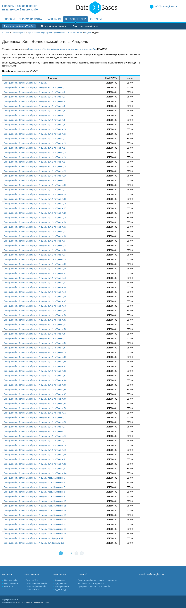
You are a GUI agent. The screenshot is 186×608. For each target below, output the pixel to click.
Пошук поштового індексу (86, 26)
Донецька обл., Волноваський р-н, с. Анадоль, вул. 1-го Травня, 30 (35, 222)
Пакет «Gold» (32, 589)
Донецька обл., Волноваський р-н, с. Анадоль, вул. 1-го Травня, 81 (35, 459)
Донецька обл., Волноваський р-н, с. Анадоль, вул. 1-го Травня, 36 (35, 250)
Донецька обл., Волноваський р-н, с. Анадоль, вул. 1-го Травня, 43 (35, 282)
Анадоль (87, 33)
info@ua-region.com (166, 6)
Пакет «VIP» (31, 580)
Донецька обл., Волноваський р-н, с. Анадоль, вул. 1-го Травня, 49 (35, 310)
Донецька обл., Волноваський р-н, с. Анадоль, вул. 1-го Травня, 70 (35, 408)
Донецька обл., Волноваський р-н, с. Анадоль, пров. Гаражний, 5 (34, 478)
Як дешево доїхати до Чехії (91, 583)
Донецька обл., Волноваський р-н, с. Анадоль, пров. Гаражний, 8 (34, 492)
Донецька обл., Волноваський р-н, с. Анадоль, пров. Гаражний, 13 (35, 515)
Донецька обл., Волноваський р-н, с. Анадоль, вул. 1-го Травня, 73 (35, 422)
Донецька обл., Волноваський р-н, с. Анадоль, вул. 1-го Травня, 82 (35, 464)
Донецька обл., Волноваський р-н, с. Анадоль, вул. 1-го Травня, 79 (35, 450)
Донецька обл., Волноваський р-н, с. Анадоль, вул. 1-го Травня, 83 (35, 468)
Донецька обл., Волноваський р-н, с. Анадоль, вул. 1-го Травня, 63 (35, 375)
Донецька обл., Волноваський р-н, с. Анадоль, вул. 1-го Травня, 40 (35, 269)
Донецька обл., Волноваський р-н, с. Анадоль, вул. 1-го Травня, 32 (35, 231)
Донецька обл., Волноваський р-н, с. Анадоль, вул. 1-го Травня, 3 (34, 97)
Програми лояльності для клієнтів (94, 586)
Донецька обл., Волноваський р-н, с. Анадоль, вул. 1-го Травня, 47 (35, 301)
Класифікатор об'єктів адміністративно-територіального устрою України (62, 49)
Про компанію (10, 580)
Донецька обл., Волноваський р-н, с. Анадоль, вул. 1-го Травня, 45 (35, 292)
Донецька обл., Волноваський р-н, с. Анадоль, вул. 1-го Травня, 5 (34, 106)
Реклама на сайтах (30, 19)
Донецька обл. (60, 33)
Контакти (96, 19)
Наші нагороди (11, 583)
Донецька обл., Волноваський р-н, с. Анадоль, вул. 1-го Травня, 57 (35, 348)
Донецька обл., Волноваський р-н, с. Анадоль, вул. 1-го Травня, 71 (35, 413)
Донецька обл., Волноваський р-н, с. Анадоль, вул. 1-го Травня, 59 (35, 357)
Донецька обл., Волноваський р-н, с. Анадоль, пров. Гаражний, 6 (34, 482)
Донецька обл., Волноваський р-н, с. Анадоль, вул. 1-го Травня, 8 (34, 120)
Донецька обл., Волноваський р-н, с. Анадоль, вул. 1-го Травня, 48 (35, 306)
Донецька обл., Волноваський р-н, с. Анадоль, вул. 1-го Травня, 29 (35, 217)
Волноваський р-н (75, 33)
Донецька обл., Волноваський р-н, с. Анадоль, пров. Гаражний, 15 (35, 524)
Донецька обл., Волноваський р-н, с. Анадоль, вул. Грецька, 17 (33, 538)
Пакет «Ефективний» (36, 586)
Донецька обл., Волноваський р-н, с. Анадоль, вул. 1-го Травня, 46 (35, 296)
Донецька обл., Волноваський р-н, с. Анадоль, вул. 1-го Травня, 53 (35, 329)
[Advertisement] (166, 79)
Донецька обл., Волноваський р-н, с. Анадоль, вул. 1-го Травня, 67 (35, 394)
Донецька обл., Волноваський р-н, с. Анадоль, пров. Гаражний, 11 (35, 506)
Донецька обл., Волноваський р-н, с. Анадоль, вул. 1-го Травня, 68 (35, 399)
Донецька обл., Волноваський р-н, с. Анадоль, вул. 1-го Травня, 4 (34, 101)
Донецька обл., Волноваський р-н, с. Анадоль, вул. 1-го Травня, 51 (35, 320)
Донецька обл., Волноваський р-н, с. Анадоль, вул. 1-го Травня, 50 (35, 315)
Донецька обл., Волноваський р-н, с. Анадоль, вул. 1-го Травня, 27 (35, 208)
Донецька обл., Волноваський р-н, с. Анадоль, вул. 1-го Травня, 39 (35, 264)
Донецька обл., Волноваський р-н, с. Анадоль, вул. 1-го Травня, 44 (35, 287)
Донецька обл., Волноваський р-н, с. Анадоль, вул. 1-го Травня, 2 (34, 92)
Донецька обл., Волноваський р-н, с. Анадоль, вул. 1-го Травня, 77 (35, 441)
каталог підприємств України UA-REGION (32, 602)
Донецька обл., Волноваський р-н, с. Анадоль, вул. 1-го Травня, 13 (35, 143)
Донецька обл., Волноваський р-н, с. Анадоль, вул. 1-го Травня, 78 (35, 445)
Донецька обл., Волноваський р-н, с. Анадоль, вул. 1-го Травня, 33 (35, 236)
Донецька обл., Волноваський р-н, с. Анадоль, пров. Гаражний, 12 (35, 510)
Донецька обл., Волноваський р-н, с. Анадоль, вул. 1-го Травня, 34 (35, 241)
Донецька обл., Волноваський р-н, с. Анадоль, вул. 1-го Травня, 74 (35, 427)
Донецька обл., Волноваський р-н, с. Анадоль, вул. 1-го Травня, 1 (34, 87)
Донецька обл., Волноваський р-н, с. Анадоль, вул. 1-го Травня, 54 (35, 334)
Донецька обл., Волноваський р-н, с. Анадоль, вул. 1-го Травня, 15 (35, 152)
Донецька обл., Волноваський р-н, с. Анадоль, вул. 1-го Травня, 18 (35, 166)
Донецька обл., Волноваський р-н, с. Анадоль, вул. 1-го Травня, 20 (35, 176)
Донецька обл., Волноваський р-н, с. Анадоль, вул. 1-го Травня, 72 (35, 417)
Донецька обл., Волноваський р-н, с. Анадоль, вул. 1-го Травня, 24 (35, 194)
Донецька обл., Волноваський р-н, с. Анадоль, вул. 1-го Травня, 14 (35, 148)
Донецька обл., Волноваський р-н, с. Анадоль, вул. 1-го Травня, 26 (35, 203)
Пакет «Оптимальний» (36, 583)
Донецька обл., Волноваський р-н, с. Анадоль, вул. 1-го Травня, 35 (35, 245)
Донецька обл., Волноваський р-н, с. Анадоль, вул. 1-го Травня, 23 (35, 190)
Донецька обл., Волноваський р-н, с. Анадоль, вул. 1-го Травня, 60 (35, 362)
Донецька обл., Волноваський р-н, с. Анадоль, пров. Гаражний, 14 (35, 520)
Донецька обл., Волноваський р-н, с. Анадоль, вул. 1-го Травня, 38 (35, 259)
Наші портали (31, 574)
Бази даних (54, 19)
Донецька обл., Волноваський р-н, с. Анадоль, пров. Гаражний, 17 (35, 533)
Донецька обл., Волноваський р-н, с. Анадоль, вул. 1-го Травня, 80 (35, 454)
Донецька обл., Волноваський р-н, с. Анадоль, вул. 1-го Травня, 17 (35, 162)
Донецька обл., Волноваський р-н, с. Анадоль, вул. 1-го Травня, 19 (35, 171)
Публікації (81, 574)
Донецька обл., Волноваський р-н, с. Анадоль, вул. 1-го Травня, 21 (35, 180)
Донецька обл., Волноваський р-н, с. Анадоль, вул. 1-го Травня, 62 (35, 371)
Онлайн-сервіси (75, 19)
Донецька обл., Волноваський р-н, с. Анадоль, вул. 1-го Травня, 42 (35, 278)
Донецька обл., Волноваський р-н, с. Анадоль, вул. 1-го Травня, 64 (35, 380)
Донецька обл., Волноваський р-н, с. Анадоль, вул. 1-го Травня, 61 (35, 366)
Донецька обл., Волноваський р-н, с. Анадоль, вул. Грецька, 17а (34, 543)
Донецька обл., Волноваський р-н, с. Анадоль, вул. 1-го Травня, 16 (35, 157)
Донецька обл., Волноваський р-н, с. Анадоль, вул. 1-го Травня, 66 (35, 389)
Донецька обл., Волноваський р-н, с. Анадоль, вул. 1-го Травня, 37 (35, 255)
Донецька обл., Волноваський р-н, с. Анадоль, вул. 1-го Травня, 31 (35, 227)
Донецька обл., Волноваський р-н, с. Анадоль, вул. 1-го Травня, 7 (34, 115)
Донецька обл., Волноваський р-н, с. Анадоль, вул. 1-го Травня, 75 (35, 431)
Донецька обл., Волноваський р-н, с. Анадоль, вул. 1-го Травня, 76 (35, 436)
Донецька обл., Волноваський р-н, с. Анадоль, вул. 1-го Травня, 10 (35, 129)
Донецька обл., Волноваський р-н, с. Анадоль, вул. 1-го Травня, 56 (35, 343)
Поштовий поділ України (53, 26)
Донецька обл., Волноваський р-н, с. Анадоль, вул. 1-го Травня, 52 (35, 324)
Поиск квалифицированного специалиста (97, 580)
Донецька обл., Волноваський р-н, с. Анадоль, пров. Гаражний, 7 (34, 487)
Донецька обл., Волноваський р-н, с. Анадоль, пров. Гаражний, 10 (35, 501)
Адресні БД (60, 589)
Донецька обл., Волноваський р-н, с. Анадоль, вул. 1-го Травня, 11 (35, 134)
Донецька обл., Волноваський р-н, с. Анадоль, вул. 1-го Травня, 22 (35, 185)
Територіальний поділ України (19, 26)
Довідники (60, 580)
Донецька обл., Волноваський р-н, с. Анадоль (25, 83)
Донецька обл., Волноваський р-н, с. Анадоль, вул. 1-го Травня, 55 (35, 338)
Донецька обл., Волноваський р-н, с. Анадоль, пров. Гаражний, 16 (35, 529)
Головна (9, 19)
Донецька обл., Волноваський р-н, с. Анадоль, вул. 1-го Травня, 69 (35, 403)
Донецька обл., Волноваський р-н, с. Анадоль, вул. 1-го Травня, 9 (34, 124)
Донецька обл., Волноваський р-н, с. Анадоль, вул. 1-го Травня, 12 (35, 138)
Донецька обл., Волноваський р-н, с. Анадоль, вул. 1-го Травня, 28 (35, 213)
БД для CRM (61, 583)
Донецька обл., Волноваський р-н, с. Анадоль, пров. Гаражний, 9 (34, 496)
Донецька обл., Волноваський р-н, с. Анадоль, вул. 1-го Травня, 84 (35, 473)
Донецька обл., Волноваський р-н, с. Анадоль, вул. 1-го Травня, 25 (35, 199)
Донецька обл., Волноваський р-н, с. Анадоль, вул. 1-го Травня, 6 (34, 111)
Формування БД (62, 586)
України (39, 33)
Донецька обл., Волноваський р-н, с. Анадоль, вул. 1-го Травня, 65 (35, 385)
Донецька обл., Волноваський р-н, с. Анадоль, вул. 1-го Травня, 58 (35, 352)
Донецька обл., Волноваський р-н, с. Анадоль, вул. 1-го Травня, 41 (35, 273)
